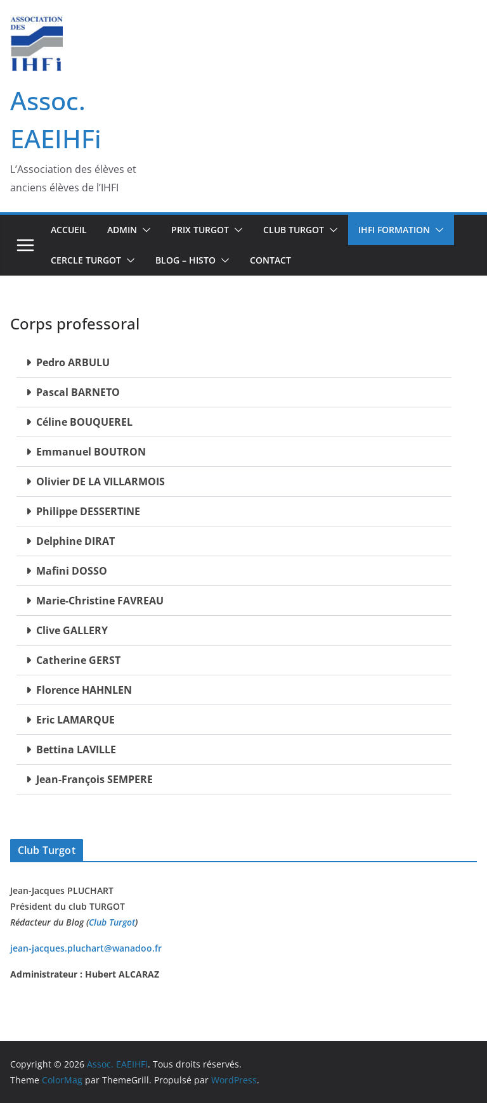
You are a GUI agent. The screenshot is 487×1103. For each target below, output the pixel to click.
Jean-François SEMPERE (94, 779)
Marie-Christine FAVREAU (100, 601)
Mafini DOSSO (71, 571)
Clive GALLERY (72, 630)
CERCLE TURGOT (86, 260)
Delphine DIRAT (75, 541)
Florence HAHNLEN (84, 690)
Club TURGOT (293, 230)
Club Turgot (112, 922)
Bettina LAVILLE (76, 749)
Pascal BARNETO (78, 392)
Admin (122, 230)
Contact (270, 260)
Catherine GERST (78, 660)
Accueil (69, 230)
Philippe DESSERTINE (88, 511)
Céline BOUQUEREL (84, 422)
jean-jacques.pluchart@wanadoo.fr (86, 948)
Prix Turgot (200, 230)
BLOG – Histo (185, 260)
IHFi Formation (394, 230)
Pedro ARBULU (73, 362)
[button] (144, 230)
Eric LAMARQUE (75, 720)
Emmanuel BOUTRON (91, 452)
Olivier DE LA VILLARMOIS (100, 481)
